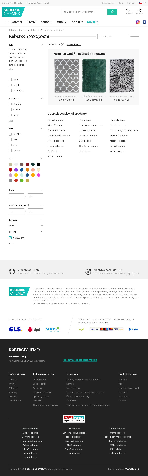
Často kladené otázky (77, 396)
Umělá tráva (15, 400)
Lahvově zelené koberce (91, 125)
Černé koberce (118, 125)
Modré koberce (56, 146)
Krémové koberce (119, 136)
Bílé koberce (85, 120)
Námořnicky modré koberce (124, 130)
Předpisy (37, 387)
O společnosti (107, 3)
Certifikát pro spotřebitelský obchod (85, 392)
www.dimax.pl (132, 468)
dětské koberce (16, 65)
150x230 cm (55, 44)
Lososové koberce (88, 136)
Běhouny (62, 22)
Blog (121, 3)
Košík (144, 14)
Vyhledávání (99, 12)
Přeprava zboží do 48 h (108, 270)
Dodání (37, 400)
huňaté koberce (17, 57)
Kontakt (130, 3)
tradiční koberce (17, 53)
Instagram (138, 22)
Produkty (123, 392)
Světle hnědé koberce (59, 136)
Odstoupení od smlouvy (45, 404)
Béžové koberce (56, 120)
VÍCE (11, 69)
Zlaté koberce (55, 156)
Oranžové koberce (88, 146)
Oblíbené (123, 14)
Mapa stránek (73, 387)
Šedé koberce (55, 151)
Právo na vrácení (38, 3)
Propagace (124, 396)
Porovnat (134, 14)
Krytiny (31, 22)
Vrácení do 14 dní (29, 270)
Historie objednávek (129, 387)
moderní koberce (17, 49)
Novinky (92, 22)
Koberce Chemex (14, 12)
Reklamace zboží (42, 392)
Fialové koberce (87, 130)
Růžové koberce (118, 146)
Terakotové (85, 151)
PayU (106, 322)
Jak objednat (40, 379)
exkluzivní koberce (18, 61)
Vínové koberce (56, 125)
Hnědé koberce (118, 120)
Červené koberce (57, 130)
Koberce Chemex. (34, 468)
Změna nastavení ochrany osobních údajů (88, 404)
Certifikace (72, 400)
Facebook (144, 22)
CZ (144, 2)
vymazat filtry (75, 44)
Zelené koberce (118, 151)
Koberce (17, 22)
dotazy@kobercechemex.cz (80, 359)
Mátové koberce (118, 141)
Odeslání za (12, 3)
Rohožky (46, 22)
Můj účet (112, 14)
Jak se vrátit (39, 383)
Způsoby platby (41, 396)
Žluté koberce (86, 141)
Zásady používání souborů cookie (83, 379)
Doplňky (77, 22)
